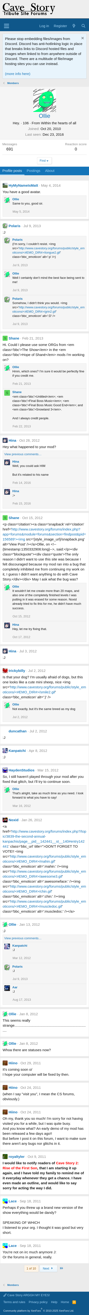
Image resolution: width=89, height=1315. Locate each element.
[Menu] (6, 26)
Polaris (14, 226)
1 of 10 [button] (31, 1268)
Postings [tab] (34, 171)
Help (54, 1302)
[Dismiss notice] (82, 38)
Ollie (15, 199)
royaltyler (17, 1157)
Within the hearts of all (58, 123)
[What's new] (74, 25)
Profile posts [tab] (12, 171)
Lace (13, 1201)
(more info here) (17, 74)
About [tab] (49, 171)
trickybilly (17, 671)
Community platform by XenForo (38, 1310)
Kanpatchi (17, 751)
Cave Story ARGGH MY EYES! (26, 1295)
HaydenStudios (21, 770)
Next (48, 1268)
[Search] (83, 25)
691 (9, 149)
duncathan (18, 731)
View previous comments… (23, 454)
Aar (15, 987)
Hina (12, 440)
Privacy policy (38, 1302)
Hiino (13, 1063)
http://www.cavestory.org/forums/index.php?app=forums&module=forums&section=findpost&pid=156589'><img (44, 534)
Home (65, 1302)
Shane (14, 338)
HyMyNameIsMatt (23, 185)
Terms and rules (14, 1302)
